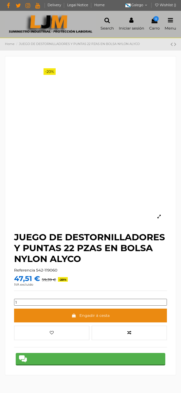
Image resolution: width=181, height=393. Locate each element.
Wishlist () (165, 5)
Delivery (54, 5)
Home (99, 5)
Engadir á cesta (90, 315)
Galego (137, 5)
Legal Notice (78, 5)
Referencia (24, 270)
